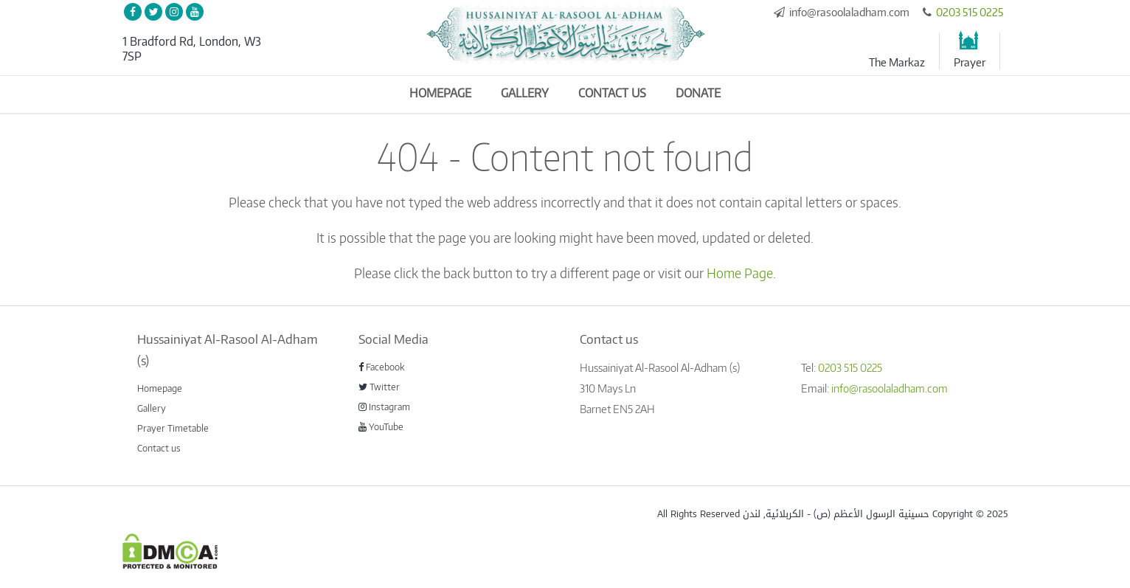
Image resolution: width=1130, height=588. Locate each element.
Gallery (525, 93)
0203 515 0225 (969, 11)
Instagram (384, 406)
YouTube (380, 426)
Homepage (440, 93)
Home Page (740, 272)
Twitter (379, 386)
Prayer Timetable (173, 428)
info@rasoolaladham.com (849, 11)
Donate (698, 93)
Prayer (969, 62)
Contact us (612, 93)
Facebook (381, 367)
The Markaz (897, 62)
